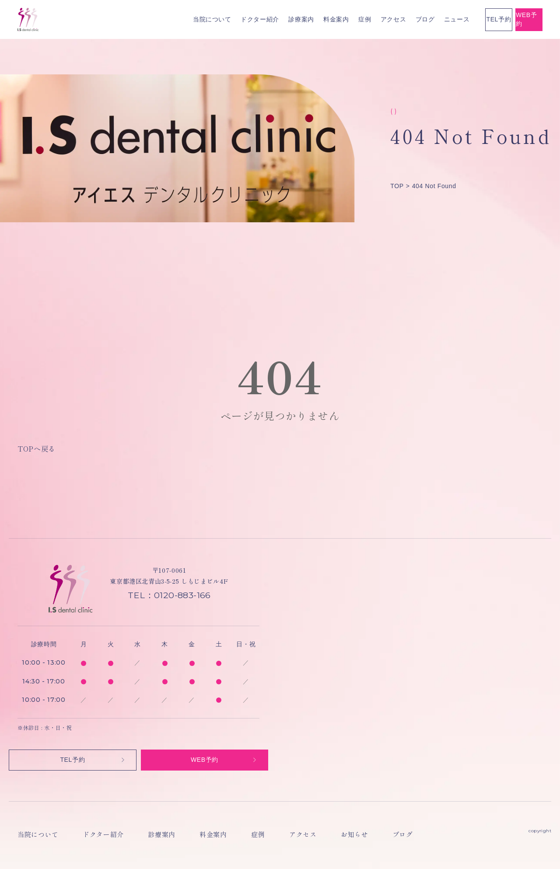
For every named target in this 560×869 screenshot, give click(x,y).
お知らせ (280, 837)
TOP (396, 185)
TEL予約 (429, 19)
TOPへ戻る (37, 448)
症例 (271, 19)
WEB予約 (506, 19)
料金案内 (243, 19)
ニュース (363, 19)
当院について (118, 19)
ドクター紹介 (166, 19)
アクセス (300, 19)
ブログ (331, 19)
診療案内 (208, 19)
